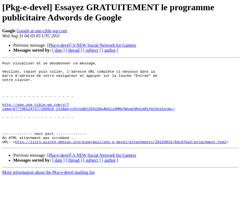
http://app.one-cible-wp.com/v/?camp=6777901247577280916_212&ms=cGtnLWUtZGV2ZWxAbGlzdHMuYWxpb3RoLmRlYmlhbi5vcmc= (88, 116)
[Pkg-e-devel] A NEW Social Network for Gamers (91, 45)
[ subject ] (92, 50)
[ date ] (58, 50)
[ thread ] (74, 50)
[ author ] (110, 50)
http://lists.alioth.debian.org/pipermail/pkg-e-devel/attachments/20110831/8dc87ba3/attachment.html (120, 158)
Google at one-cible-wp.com (42, 30)
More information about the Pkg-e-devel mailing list (48, 189)
